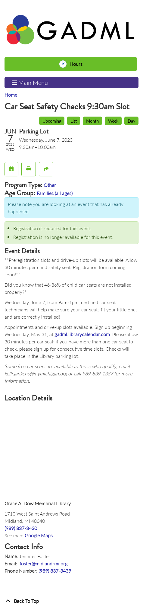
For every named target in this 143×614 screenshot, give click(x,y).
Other (50, 185)
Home (11, 94)
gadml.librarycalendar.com (82, 334)
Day (131, 121)
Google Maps (39, 535)
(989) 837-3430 (21, 528)
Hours (77, 64)
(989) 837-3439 (55, 570)
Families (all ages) (55, 193)
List (73, 121)
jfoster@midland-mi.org (42, 563)
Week (113, 121)
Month (92, 121)
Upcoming (51, 121)
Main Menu (30, 83)
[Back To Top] (71, 601)
